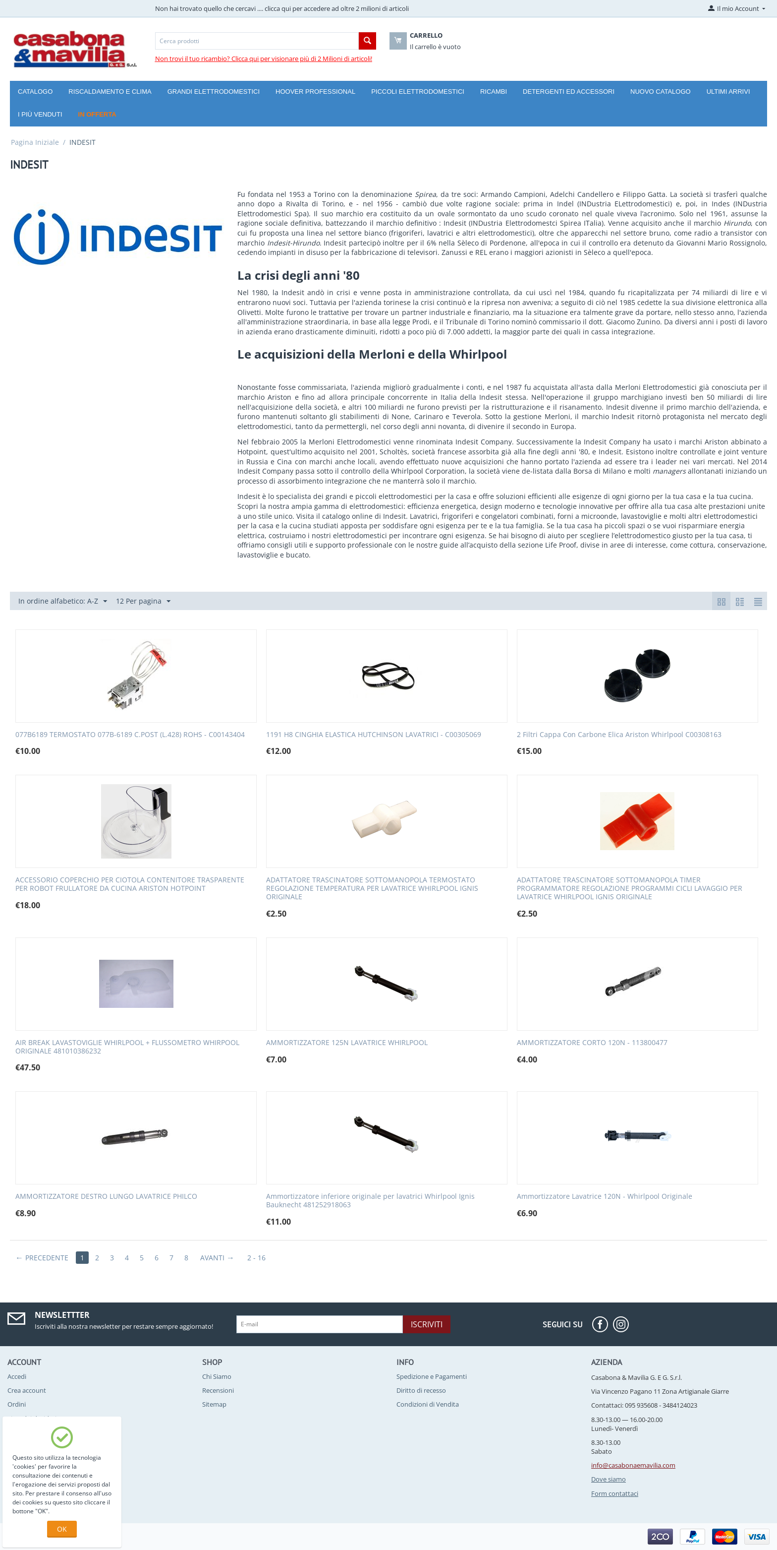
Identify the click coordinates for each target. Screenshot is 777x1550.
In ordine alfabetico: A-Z (62, 601)
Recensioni (218, 1390)
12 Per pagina (143, 601)
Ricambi (493, 91)
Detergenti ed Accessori (568, 91)
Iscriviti (427, 1324)
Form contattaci (614, 1493)
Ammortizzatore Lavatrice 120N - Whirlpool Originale (604, 1196)
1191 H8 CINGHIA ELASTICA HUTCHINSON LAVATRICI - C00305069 (373, 735)
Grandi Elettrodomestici (213, 91)
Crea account (26, 1390)
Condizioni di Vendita (427, 1404)
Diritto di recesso (421, 1390)
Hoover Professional (315, 91)
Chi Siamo (216, 1376)
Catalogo (35, 91)
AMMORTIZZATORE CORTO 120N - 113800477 (592, 1043)
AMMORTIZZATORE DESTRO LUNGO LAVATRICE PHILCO (106, 1196)
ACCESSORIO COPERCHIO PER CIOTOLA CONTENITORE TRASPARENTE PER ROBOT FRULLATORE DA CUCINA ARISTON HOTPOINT (129, 884)
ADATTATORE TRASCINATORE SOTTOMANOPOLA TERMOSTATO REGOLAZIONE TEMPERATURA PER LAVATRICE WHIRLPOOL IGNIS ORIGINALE (372, 888)
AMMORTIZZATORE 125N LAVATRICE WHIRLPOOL (347, 1043)
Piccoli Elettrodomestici (417, 91)
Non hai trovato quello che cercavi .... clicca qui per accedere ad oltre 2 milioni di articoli (282, 8)
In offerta (97, 114)
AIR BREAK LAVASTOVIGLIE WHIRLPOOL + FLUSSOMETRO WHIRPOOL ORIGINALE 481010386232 (127, 1047)
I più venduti (40, 114)
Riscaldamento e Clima (109, 91)
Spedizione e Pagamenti (431, 1376)
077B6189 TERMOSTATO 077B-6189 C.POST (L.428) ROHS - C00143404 (130, 735)
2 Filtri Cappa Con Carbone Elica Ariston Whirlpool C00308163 (619, 735)
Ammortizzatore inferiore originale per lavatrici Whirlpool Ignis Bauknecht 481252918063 (370, 1200)
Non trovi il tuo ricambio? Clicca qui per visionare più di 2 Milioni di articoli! (263, 58)
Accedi (16, 1376)
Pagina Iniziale (35, 142)
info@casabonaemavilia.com (633, 1465)
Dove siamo (608, 1479)
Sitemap (214, 1404)
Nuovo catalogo (660, 91)
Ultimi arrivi (728, 91)
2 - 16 (256, 1257)
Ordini (16, 1404)
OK (62, 1529)
